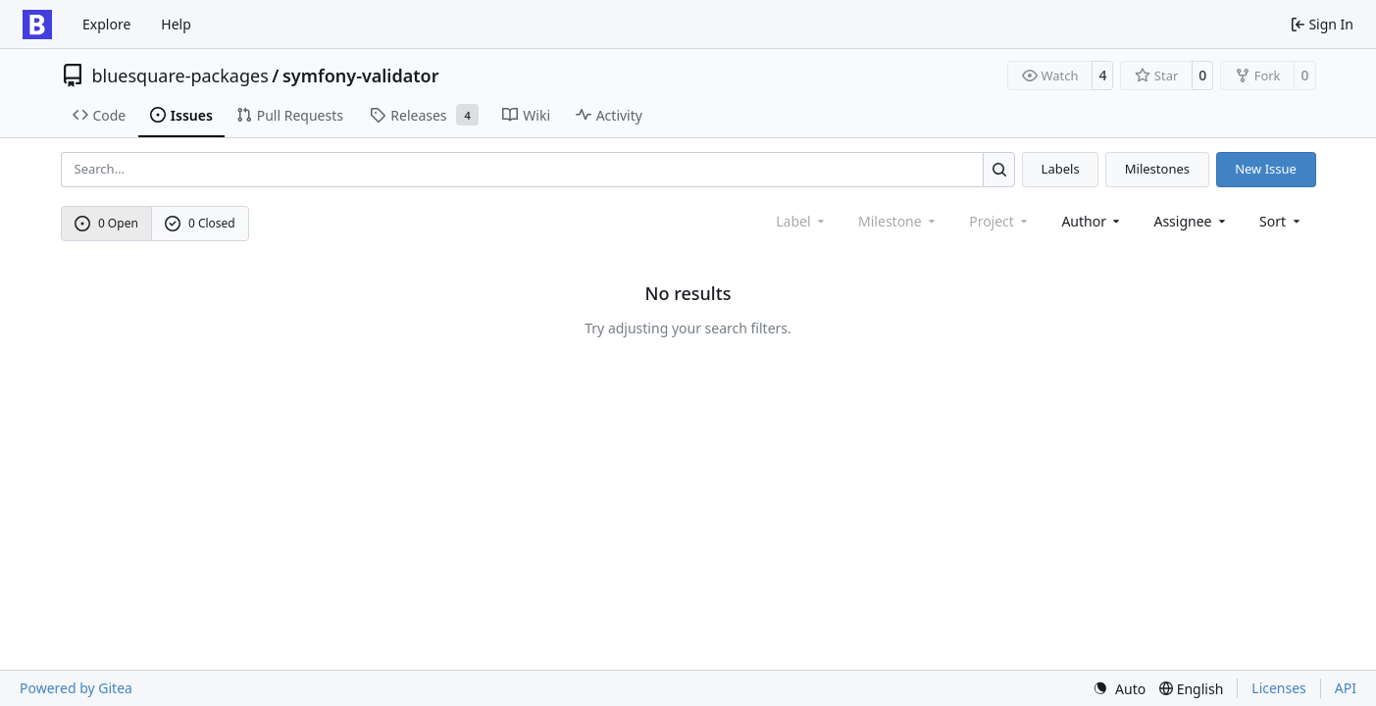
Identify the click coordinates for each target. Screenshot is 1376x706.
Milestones (1157, 168)
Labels (1061, 168)
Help (176, 24)
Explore (106, 24)
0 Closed (200, 223)
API (1345, 688)
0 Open (106, 223)
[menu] (1281, 221)
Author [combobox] (1092, 221)
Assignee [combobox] (1191, 221)
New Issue (1266, 168)
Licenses (1278, 688)
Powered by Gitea (76, 688)
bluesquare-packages (180, 75)
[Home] (37, 24)
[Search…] (999, 169)
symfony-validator (360, 75)
